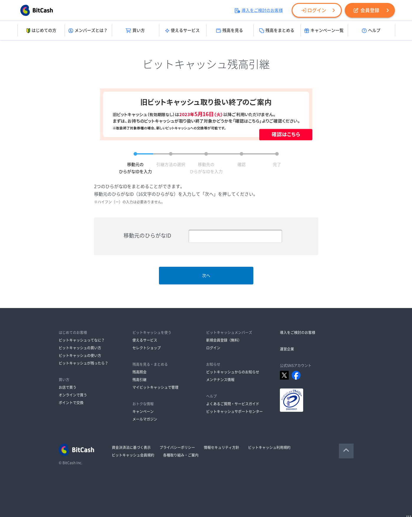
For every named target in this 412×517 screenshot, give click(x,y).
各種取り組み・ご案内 (180, 455)
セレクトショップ (146, 348)
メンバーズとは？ (88, 30)
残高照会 (139, 372)
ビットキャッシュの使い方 (80, 355)
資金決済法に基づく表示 (131, 447)
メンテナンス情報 (220, 379)
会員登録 (366, 10)
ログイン (313, 10)
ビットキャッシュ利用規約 (269, 447)
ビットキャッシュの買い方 (80, 348)
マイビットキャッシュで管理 (155, 387)
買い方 (135, 30)
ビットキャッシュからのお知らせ (232, 372)
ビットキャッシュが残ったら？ (83, 363)
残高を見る (229, 30)
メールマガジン (144, 419)
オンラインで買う (73, 395)
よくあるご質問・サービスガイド (232, 404)
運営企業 (287, 349)
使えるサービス (182, 30)
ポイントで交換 (71, 402)
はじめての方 (40, 31)
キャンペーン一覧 (324, 30)
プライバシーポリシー (177, 447)
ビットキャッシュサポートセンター (234, 411)
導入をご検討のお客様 (259, 10)
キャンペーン (143, 411)
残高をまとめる (276, 30)
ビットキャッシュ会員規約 (133, 455)
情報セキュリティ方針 (221, 447)
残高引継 (139, 379)
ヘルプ (371, 30)
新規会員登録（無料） (224, 340)
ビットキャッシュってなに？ (82, 340)
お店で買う (67, 387)
